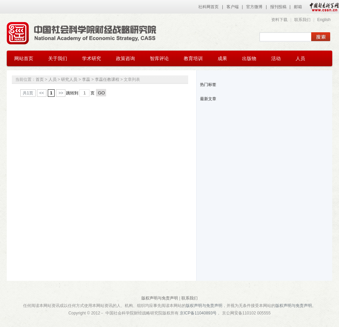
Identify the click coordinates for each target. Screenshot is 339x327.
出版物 (249, 58)
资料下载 (279, 19)
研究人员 (69, 79)
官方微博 (254, 6)
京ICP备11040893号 (198, 313)
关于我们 (57, 58)
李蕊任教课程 (107, 79)
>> (60, 93)
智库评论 (159, 58)
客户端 (232, 6)
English (324, 19)
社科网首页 (208, 6)
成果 (222, 58)
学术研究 (91, 58)
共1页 (28, 93)
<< (41, 93)
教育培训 (193, 58)
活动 (276, 58)
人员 (300, 58)
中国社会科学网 (322, 7)
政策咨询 (125, 58)
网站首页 (23, 58)
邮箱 (298, 6)
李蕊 (86, 79)
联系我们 (302, 19)
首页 (40, 79)
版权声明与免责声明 (159, 298)
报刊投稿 (278, 6)
